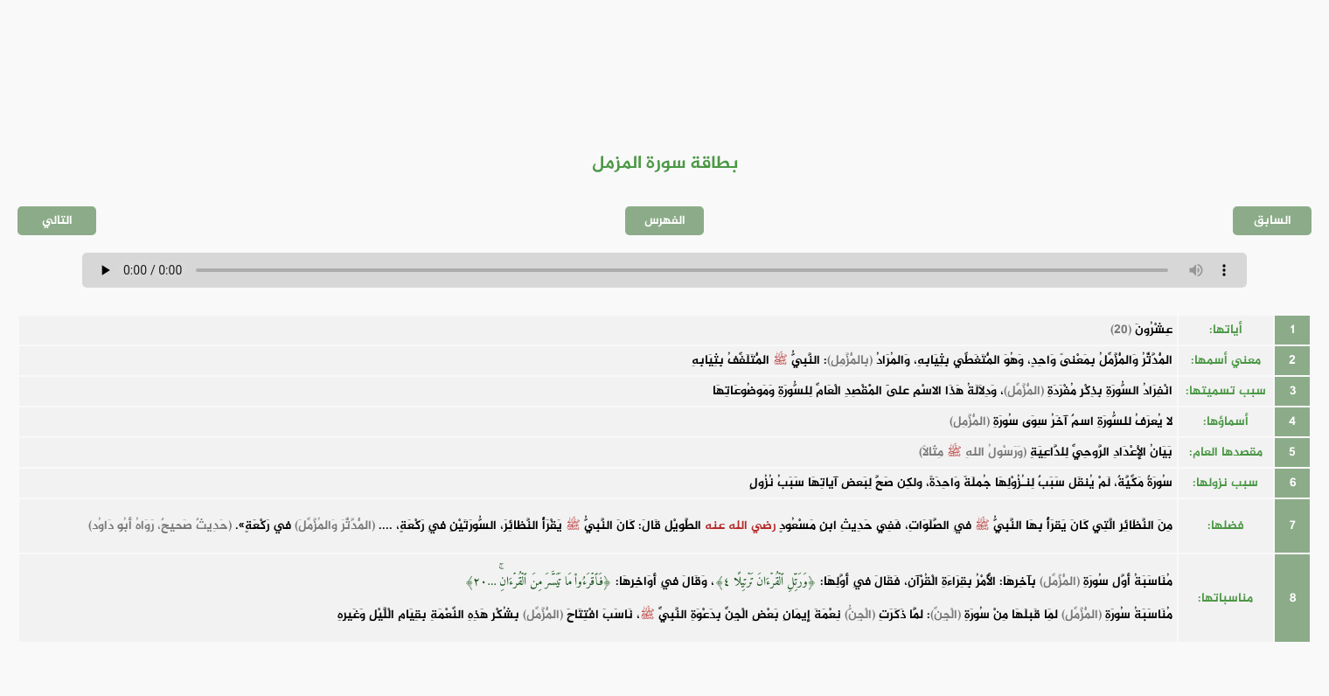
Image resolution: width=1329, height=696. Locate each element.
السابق (1272, 221)
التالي (57, 221)
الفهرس (664, 221)
